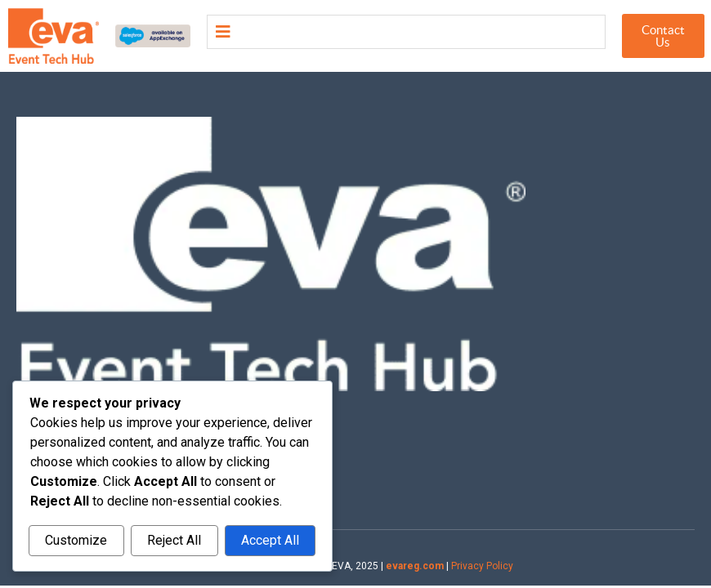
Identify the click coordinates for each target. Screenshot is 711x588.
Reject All (174, 541)
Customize (76, 541)
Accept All (270, 541)
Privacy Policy (482, 566)
